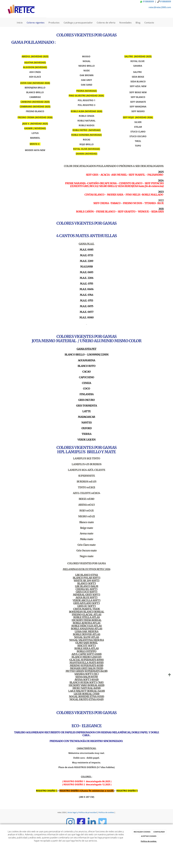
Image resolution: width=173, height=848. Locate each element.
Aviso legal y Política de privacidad (82, 812)
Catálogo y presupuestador (78, 22)
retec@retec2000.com (160, 7)
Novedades (125, 22)
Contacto (149, 22)
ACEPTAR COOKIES (148, 836)
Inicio (20, 22)
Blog (138, 22)
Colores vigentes (35, 22)
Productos (54, 22)
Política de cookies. (149, 841)
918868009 (147, 1)
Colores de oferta (106, 22)
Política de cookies (106, 812)
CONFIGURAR (159, 832)
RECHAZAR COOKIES (142, 832)
